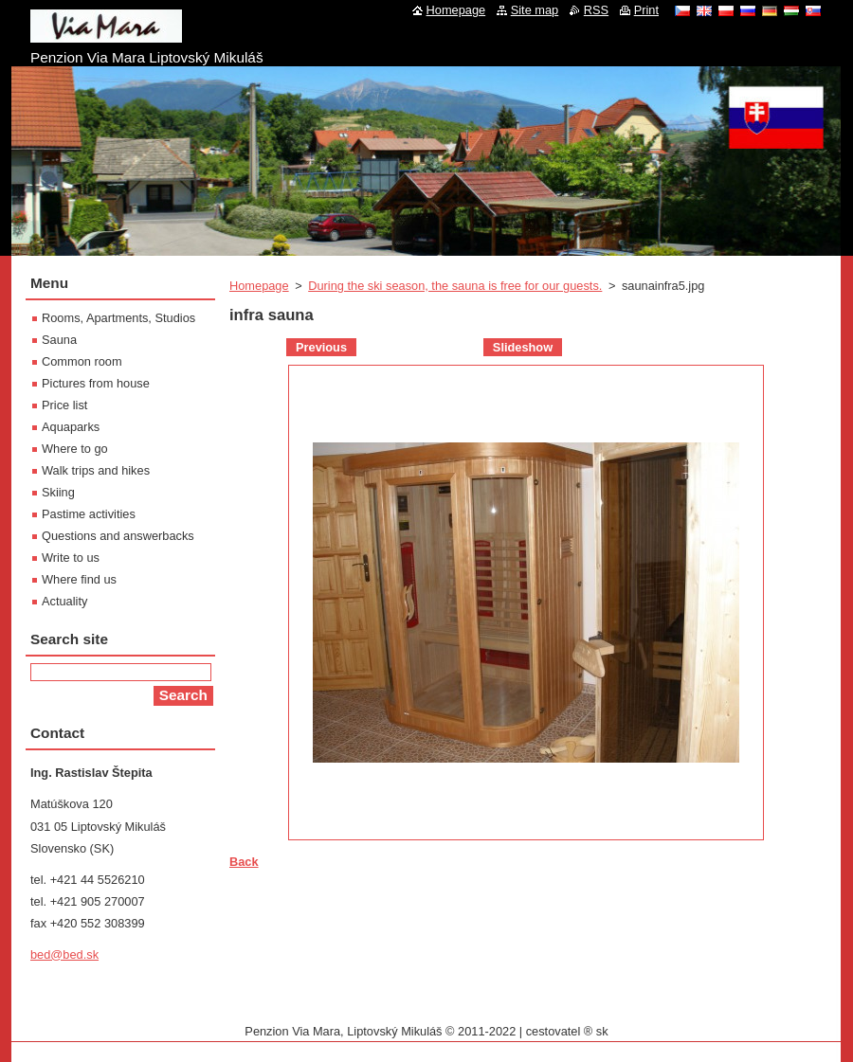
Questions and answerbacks (118, 536)
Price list (64, 405)
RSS (596, 10)
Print (646, 10)
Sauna (59, 340)
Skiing (58, 492)
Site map (535, 10)
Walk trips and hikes (96, 470)
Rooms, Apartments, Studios (118, 318)
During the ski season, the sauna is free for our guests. (455, 286)
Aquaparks (71, 427)
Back (244, 862)
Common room (82, 361)
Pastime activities (89, 514)
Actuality (64, 601)
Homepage (259, 286)
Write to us (71, 557)
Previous (321, 347)
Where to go (75, 448)
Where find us (79, 579)
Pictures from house (96, 383)
